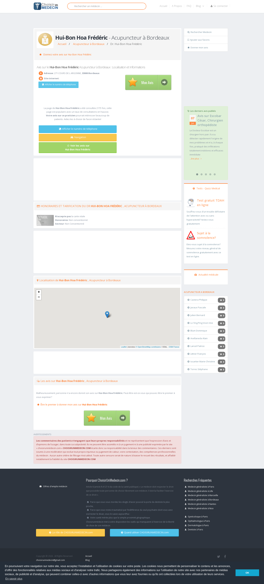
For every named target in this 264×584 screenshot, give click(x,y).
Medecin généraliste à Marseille (201, 495)
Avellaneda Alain (198, 338)
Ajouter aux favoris (199, 39)
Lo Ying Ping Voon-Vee (200, 322)
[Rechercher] (106, 6)
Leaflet (123, 347)
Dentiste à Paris (194, 529)
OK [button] (247, 572)
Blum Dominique (197, 330)
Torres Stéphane (198, 369)
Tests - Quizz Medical (206, 188)
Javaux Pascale (197, 307)
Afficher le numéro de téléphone (57, 84)
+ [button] (39, 292)
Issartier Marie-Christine (201, 361)
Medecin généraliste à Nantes (200, 504)
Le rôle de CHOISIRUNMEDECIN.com (71, 532)
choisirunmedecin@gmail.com (50, 560)
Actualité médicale (206, 274)
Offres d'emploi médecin (53, 486)
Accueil (163, 6)
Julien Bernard (196, 315)
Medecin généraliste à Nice (199, 508)
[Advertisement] (131, 21)
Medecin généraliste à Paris (199, 486)
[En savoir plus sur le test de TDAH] (191, 202)
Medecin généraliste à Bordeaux (202, 499)
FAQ (189, 6)
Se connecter (219, 6)
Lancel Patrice (196, 346)
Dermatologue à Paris (197, 525)
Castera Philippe (197, 299)
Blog (200, 6)
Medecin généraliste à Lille (199, 491)
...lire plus (196, 158)
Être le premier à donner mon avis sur (72, 404)
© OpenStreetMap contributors (148, 347)
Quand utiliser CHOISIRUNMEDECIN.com (145, 532)
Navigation (78, 137)
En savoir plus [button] (13, 578)
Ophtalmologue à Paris (197, 521)
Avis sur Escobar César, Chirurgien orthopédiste (210, 120)
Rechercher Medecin (200, 32)
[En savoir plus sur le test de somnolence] (191, 234)
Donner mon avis (198, 47)
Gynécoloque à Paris (196, 516)
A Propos (177, 6)
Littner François (197, 353)
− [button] (39, 297)
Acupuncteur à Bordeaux (88, 44)
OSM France (174, 347)
